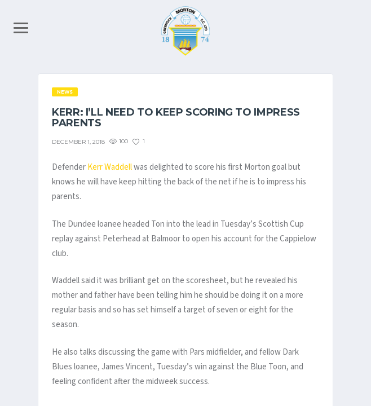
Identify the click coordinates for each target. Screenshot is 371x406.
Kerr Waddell (109, 167)
